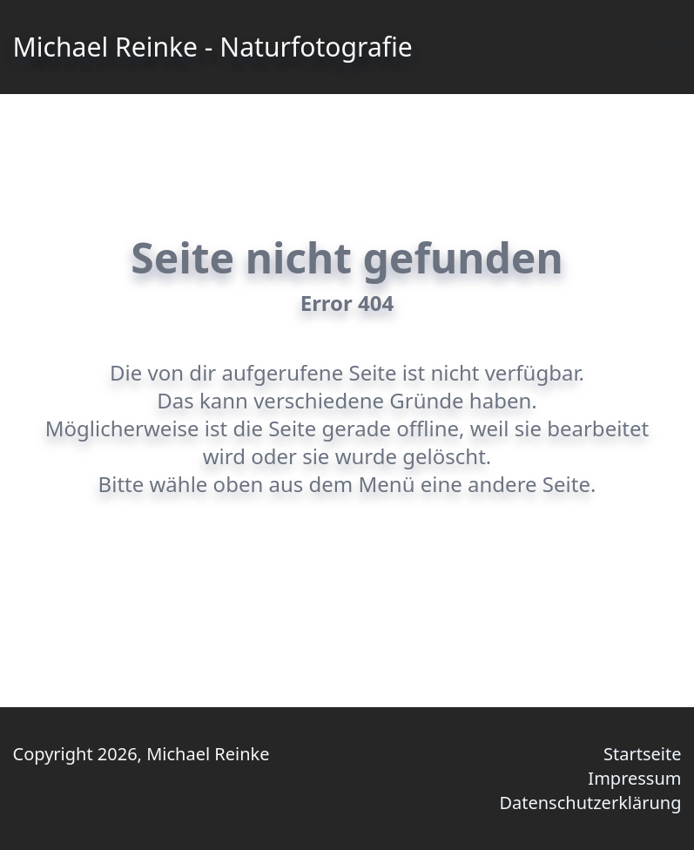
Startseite (642, 754)
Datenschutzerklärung (590, 802)
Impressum (634, 778)
